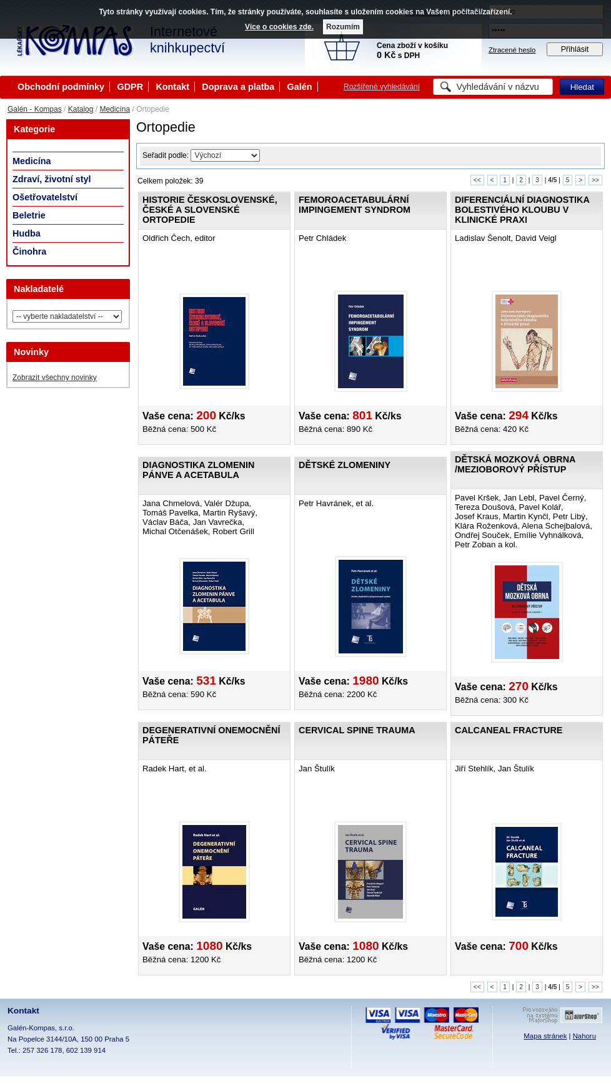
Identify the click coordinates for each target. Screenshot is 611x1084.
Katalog (81, 109)
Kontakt (172, 87)
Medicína (114, 109)
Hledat (582, 87)
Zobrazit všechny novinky (54, 377)
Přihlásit (575, 49)
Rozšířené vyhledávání (382, 86)
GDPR (130, 87)
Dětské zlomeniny (344, 465)
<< (477, 180)
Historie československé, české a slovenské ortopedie (209, 210)
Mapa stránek (545, 1036)
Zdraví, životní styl (51, 179)
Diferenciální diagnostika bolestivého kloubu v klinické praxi (522, 210)
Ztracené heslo (512, 50)
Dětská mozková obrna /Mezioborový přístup (515, 464)
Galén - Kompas (34, 109)
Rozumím (343, 26)
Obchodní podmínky (60, 87)
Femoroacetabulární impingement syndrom (354, 205)
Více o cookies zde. (279, 26)
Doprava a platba (238, 87)
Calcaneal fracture (508, 730)
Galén (299, 87)
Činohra (29, 251)
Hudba (26, 233)
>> (595, 180)
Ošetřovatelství (44, 197)
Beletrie (29, 215)
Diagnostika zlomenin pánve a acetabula (198, 470)
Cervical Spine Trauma (357, 730)
